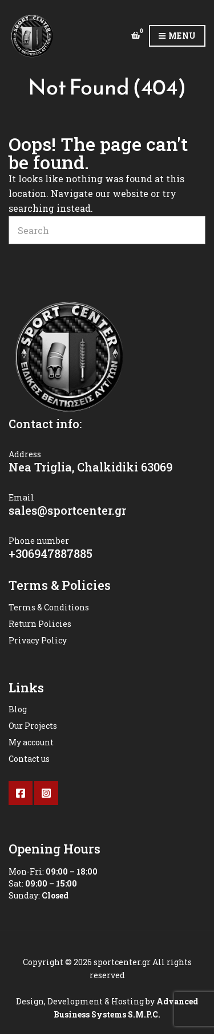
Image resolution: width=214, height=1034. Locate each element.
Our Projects (33, 725)
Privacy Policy (38, 640)
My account (31, 742)
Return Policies (40, 623)
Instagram (46, 793)
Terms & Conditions (49, 607)
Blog (18, 709)
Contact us (29, 758)
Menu (177, 36)
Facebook (21, 793)
